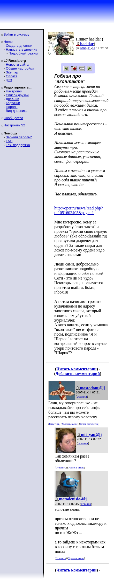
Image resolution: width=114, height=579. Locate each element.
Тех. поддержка (18, 145)
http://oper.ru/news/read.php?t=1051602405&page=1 (78, 210)
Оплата (11, 76)
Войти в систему (16, 34)
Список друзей (17, 95)
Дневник (12, 99)
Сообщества (13, 118)
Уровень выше (70, 424)
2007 (83, 48)
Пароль (11, 107)
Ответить (54, 424)
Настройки (14, 91)
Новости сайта (17, 64)
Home (8, 42)
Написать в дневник (21, 49)
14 (93, 48)
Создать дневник (19, 45)
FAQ (9, 141)
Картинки (13, 103)
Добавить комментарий (78, 373)
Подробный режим (23, 53)
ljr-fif (9, 80)
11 (89, 48)
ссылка (82, 396)
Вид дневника (16, 111)
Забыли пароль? (19, 137)
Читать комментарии (76, 369)
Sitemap (12, 72)
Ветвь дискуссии (89, 424)
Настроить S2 (14, 125)
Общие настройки (20, 68)
